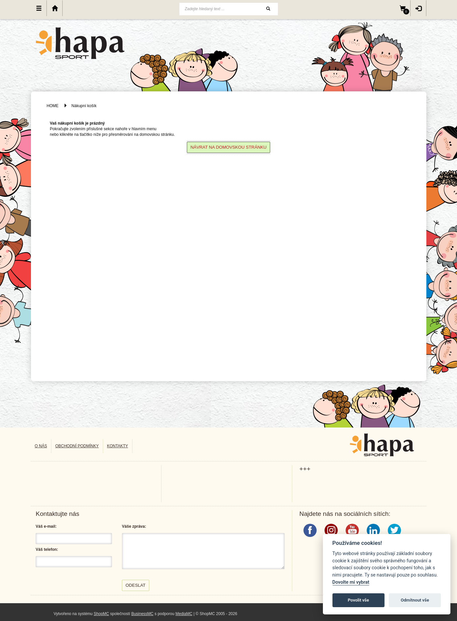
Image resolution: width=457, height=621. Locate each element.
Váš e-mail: (46, 526)
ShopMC (101, 613)
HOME (53, 106)
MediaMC (183, 613)
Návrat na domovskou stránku (228, 147)
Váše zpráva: (134, 526)
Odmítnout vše (415, 600)
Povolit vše (358, 600)
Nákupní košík (84, 106)
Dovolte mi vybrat (350, 582)
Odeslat (136, 585)
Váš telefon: (47, 549)
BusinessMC (142, 613)
